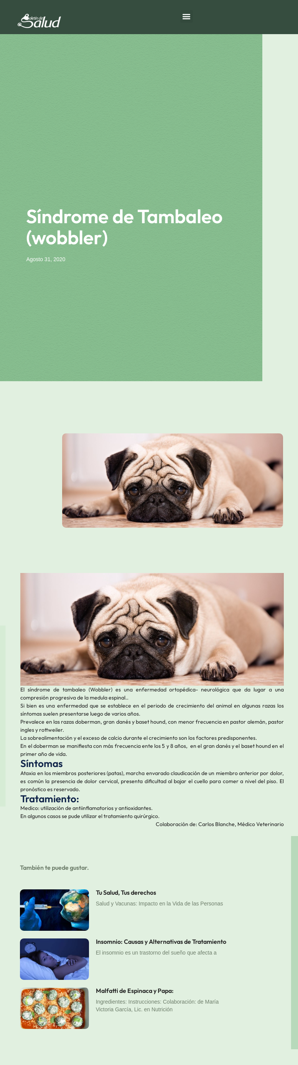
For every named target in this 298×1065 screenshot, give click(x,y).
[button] (186, 16)
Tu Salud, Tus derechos (126, 892)
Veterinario (270, 824)
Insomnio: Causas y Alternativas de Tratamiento (161, 941)
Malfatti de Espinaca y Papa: (135, 990)
